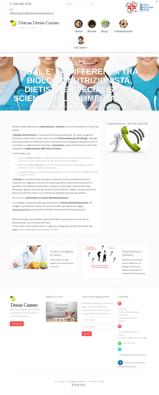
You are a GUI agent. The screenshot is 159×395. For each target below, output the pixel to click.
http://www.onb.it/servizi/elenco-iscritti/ (39, 229)
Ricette (92, 26)
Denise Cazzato (78, 381)
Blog (105, 26)
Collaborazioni (123, 26)
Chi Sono (80, 42)
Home (78, 26)
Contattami (17, 323)
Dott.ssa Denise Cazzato (38, 23)
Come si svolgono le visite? (62, 253)
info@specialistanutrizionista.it (133, 355)
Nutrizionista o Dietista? (131, 253)
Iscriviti (87, 333)
